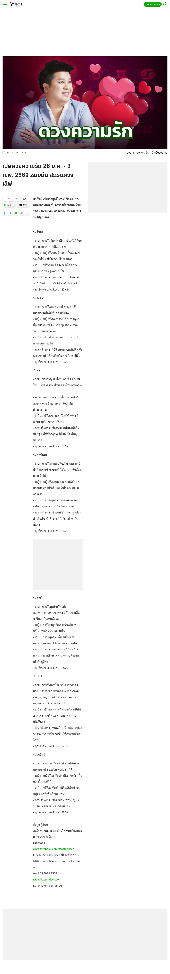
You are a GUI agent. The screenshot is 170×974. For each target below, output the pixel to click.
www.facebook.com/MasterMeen (53, 848)
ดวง (129, 153)
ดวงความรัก (142, 153)
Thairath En (153, 5)
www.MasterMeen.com (47, 879)
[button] (5, 213)
